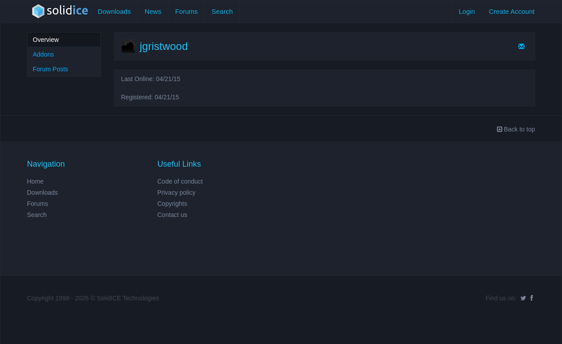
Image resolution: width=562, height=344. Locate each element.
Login (467, 11)
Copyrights (172, 203)
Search (222, 11)
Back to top (516, 129)
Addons (43, 54)
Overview (46, 39)
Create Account (512, 11)
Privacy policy (176, 192)
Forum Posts (50, 69)
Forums (186, 11)
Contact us (172, 214)
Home (35, 181)
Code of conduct (180, 181)
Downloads (114, 11)
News (152, 11)
